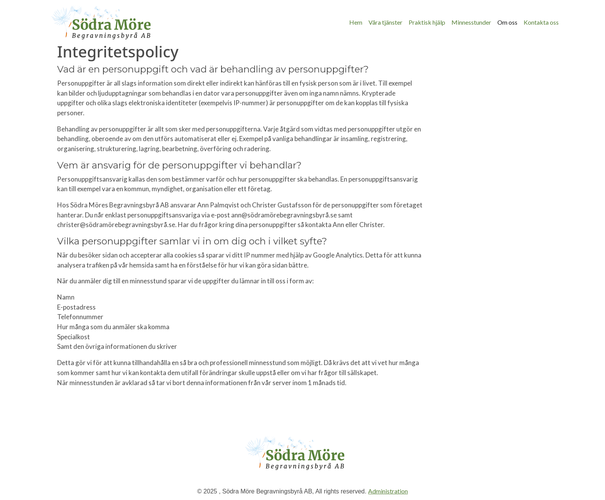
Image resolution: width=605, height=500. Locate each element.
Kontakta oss (541, 22)
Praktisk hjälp (427, 22)
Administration (388, 491)
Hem (355, 22)
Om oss (507, 22)
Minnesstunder (471, 22)
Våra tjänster (385, 22)
